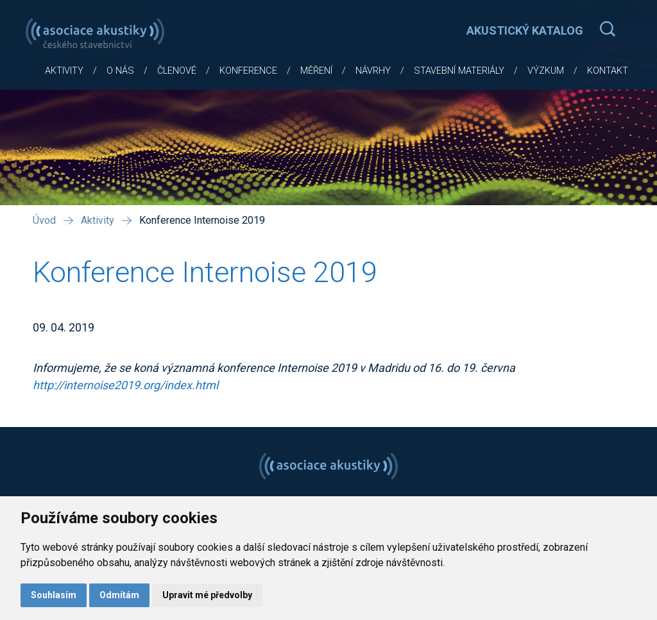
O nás (120, 70)
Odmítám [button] (119, 595)
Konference (248, 70)
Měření (316, 70)
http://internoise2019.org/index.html (125, 385)
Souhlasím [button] (53, 595)
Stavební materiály (459, 70)
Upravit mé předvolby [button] (207, 595)
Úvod (44, 220)
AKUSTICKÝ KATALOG (524, 30)
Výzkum (545, 70)
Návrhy (373, 70)
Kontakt (607, 70)
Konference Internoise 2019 (202, 220)
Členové (176, 70)
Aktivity (64, 70)
